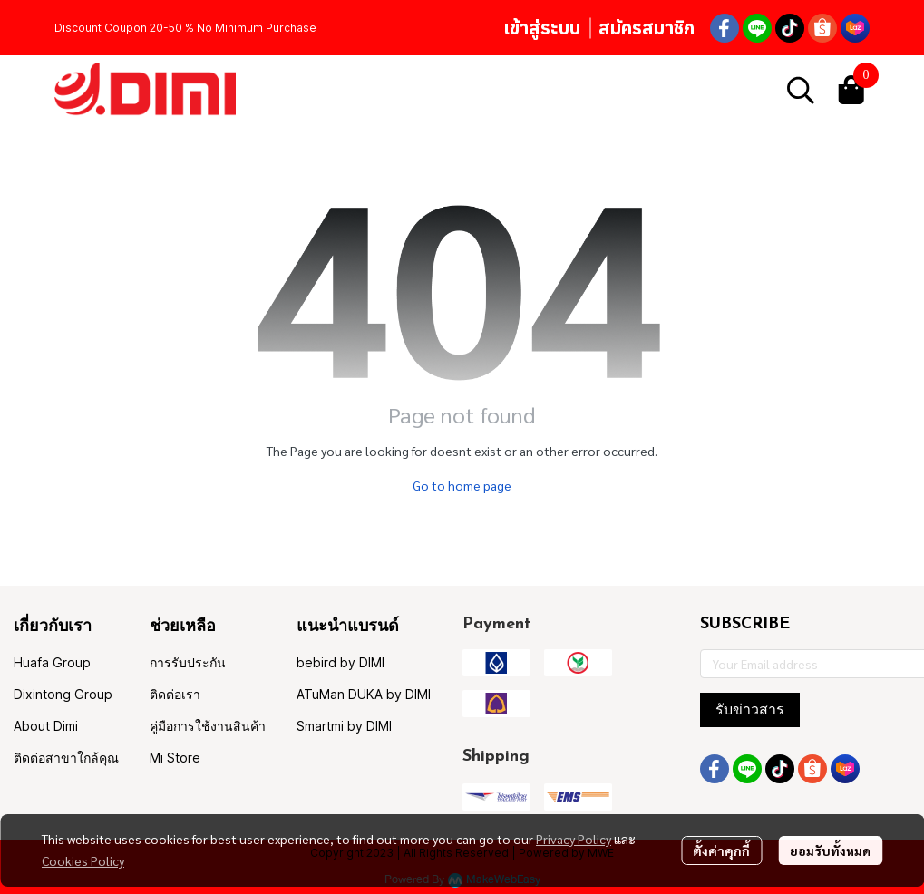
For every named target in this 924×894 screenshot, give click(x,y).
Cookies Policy (83, 860)
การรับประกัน (188, 662)
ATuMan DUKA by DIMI (364, 694)
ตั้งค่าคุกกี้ (721, 850)
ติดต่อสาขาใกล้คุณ (66, 757)
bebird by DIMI (340, 662)
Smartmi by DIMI (344, 726)
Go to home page (462, 485)
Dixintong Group (63, 694)
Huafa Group (52, 662)
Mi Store (175, 757)
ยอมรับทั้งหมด (830, 850)
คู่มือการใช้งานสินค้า (208, 726)
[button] (801, 90)
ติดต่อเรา (175, 694)
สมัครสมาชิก (646, 27)
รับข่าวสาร (749, 709)
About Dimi (46, 726)
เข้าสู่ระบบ (541, 27)
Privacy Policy (573, 839)
